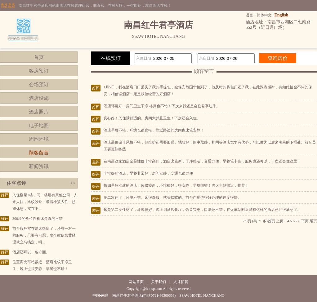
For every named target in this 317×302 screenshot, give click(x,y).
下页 (305, 221)
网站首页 (136, 282)
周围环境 (39, 139)
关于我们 (158, 282)
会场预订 (39, 84)
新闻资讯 (39, 166)
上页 (280, 221)
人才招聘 (180, 282)
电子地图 (39, 125)
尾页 (313, 221)
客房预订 (39, 70)
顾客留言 (39, 152)
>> (72, 183)
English (281, 15)
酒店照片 (39, 111)
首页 (39, 57)
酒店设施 (39, 98)
